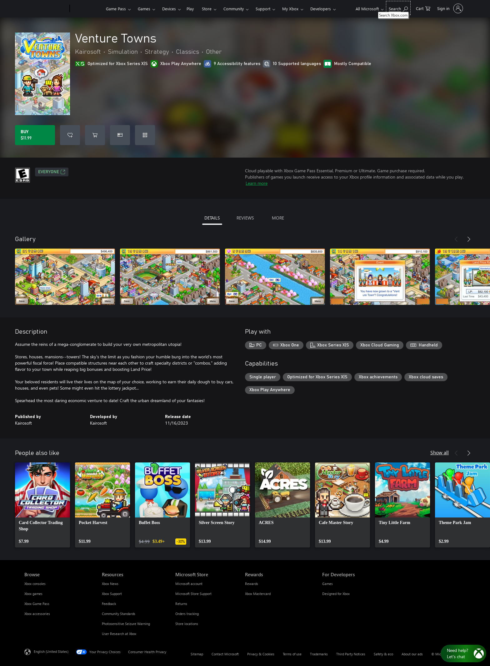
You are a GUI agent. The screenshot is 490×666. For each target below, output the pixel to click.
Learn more (257, 183)
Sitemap (197, 654)
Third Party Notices (350, 654)
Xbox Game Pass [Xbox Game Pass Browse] (36, 604)
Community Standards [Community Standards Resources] (118, 614)
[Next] (468, 239)
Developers (320, 8)
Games (144, 8)
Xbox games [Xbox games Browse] (33, 594)
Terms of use (292, 654)
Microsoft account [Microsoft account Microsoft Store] (188, 584)
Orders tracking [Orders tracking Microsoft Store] (187, 614)
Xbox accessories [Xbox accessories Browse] (37, 614)
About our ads (412, 654)
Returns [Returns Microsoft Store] (181, 604)
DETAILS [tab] (212, 218)
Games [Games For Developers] (327, 584)
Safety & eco (383, 654)
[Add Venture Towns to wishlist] (70, 135)
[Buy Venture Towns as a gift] (120, 135)
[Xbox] (87, 8)
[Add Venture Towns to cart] (95, 135)
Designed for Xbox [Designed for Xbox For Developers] (336, 594)
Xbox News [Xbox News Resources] (110, 584)
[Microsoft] (45, 8)
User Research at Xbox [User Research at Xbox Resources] (119, 634)
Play (190, 8)
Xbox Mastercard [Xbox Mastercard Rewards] (258, 594)
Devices (169, 8)
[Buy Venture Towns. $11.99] (35, 135)
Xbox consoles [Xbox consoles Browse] (35, 584)
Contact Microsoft (225, 654)
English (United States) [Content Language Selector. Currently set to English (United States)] (51, 651)
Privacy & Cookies (260, 654)
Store (207, 8)
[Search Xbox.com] (398, 8)
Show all (439, 452)
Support (263, 8)
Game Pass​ (116, 8)
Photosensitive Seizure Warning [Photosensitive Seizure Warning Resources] (126, 624)
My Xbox (290, 8)
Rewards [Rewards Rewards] (251, 584)
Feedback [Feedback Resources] (109, 604)
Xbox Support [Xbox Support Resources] (112, 594)
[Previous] (456, 239)
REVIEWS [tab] (245, 218)
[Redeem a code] (145, 135)
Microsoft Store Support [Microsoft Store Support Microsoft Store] (193, 594)
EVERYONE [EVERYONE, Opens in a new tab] (51, 171)
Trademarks (319, 654)
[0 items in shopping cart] (423, 8)
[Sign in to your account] (449, 8)
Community (233, 8)
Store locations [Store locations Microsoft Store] (186, 624)
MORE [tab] (278, 218)
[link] (42, 504)
